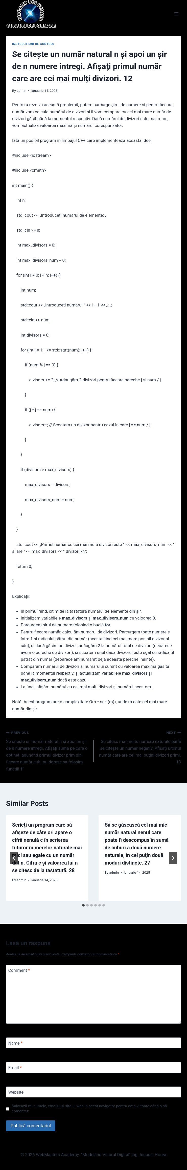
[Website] (93, 1092)
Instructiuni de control (33, 44)
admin (21, 91)
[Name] (93, 1042)
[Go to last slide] (14, 858)
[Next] (173, 858)
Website (16, 1092)
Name (15, 1043)
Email (15, 1067)
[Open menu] (176, 14)
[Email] (93, 1067)
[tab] (83, 905)
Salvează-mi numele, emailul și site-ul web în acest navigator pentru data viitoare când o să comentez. (89, 1108)
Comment (19, 970)
